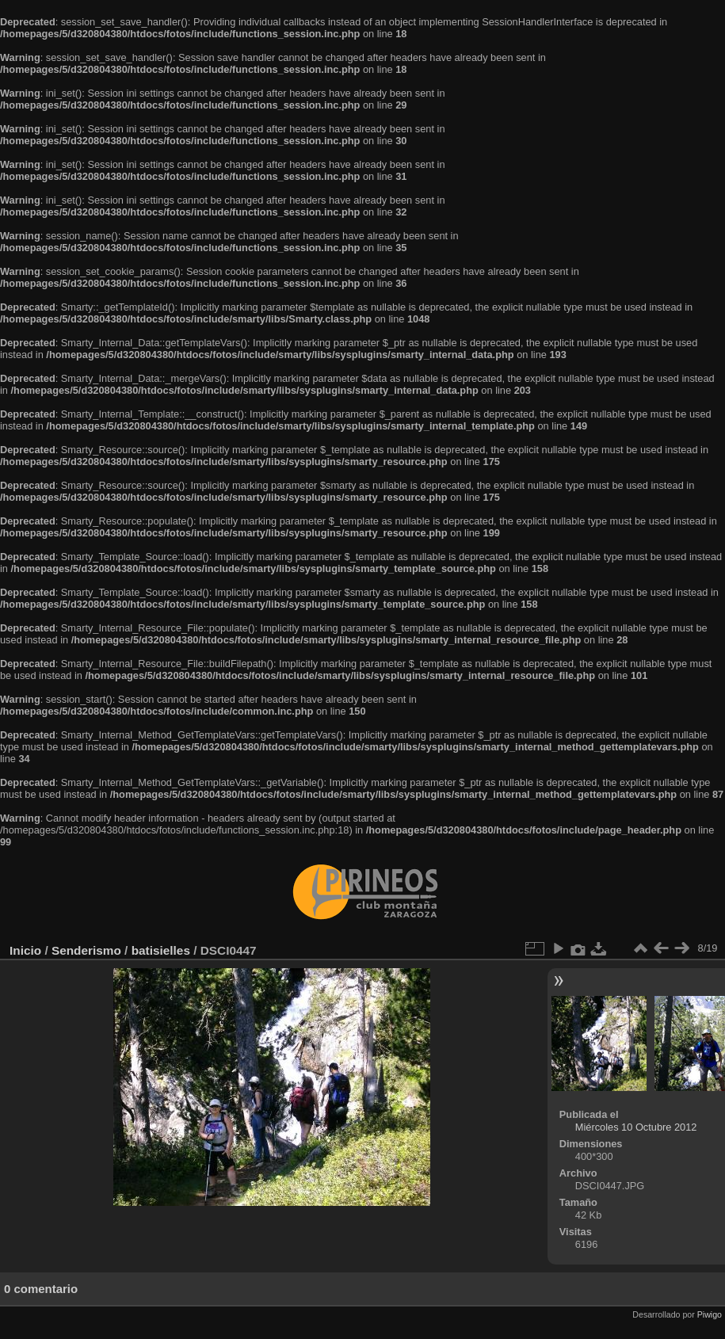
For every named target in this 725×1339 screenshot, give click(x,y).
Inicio (25, 950)
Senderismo (86, 950)
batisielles (161, 950)
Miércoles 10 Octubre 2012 (636, 1127)
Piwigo (709, 1314)
